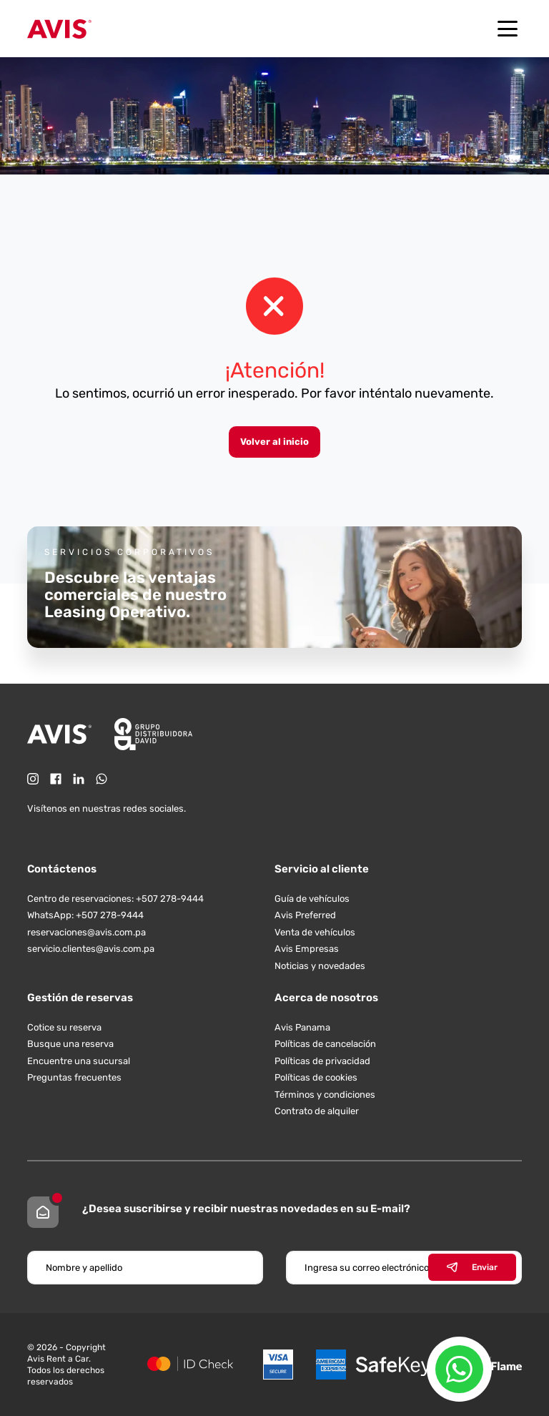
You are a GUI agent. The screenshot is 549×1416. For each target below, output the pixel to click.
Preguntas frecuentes (74, 1077)
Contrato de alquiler (316, 1111)
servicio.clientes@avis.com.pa (90, 948)
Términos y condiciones (324, 1094)
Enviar (472, 1267)
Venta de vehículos (314, 932)
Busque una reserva (70, 1043)
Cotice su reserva (64, 1027)
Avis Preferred (305, 915)
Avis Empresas (306, 948)
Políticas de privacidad (322, 1061)
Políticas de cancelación (325, 1043)
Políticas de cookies (315, 1077)
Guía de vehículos (312, 898)
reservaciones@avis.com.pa (86, 932)
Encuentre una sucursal (78, 1061)
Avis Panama (302, 1027)
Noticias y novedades (319, 965)
